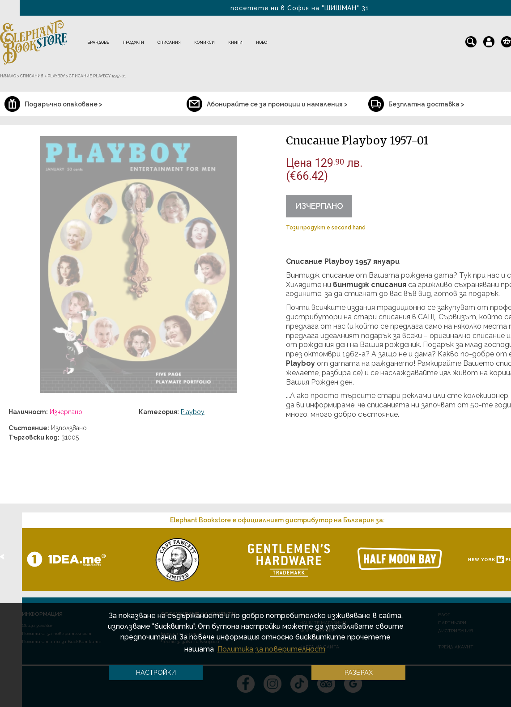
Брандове (98, 42)
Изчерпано (319, 206)
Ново (261, 42)
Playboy (192, 411)
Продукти (133, 42)
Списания (169, 42)
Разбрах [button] (359, 672)
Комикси (204, 42)
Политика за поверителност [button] (271, 649)
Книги (235, 42)
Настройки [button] (156, 672)
